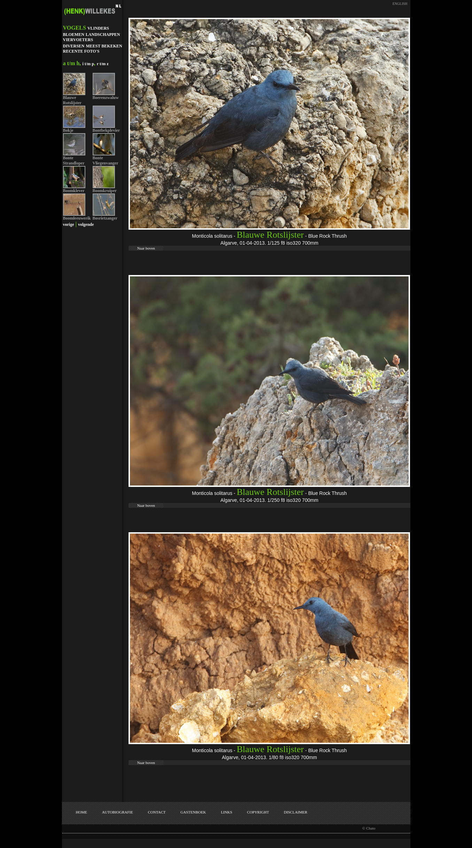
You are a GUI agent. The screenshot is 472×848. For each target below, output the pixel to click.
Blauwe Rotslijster (72, 100)
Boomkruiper (105, 190)
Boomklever (74, 190)
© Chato (368, 828)
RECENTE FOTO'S (81, 51)
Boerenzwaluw (106, 97)
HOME (81, 812)
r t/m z (103, 63)
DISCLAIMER (295, 812)
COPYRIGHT (258, 812)
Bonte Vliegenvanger (105, 160)
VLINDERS (98, 28)
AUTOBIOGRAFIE (117, 812)
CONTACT (156, 812)
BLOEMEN (73, 34)
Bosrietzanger (105, 218)
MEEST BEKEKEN (104, 46)
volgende (86, 224)
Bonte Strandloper (74, 160)
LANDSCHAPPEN (103, 34)
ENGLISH (400, 4)
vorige (68, 224)
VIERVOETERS (78, 39)
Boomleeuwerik (77, 218)
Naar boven (146, 248)
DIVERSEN (74, 46)
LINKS (226, 812)
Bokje (68, 130)
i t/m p (88, 63)
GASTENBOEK (193, 812)
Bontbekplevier (106, 130)
